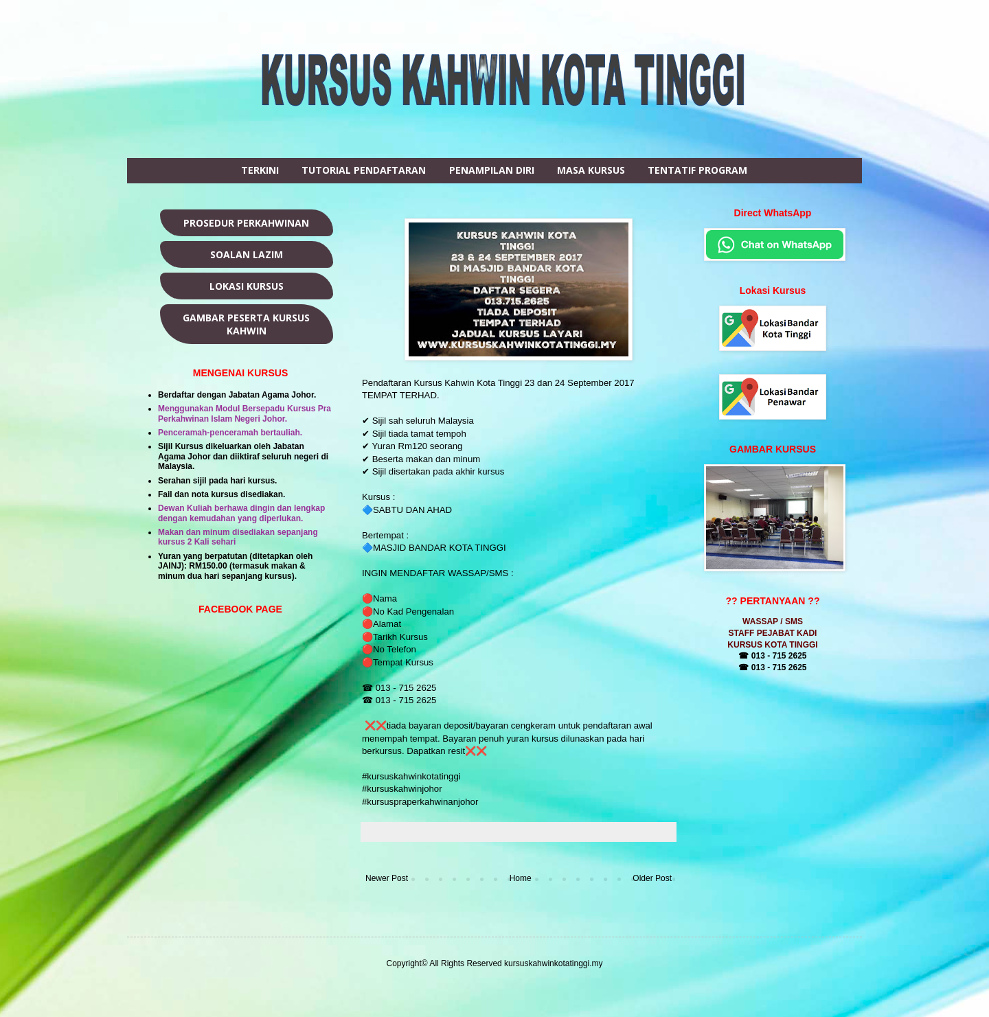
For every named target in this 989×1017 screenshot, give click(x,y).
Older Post (652, 878)
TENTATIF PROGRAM (697, 169)
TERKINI (260, 169)
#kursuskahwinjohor (403, 789)
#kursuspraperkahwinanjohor (420, 802)
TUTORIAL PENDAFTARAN (364, 169)
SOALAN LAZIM (246, 254)
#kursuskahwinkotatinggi (412, 776)
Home (521, 878)
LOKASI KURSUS (246, 286)
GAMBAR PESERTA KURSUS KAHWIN (246, 324)
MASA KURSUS (591, 169)
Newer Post (386, 878)
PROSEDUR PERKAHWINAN (246, 222)
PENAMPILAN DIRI (491, 169)
